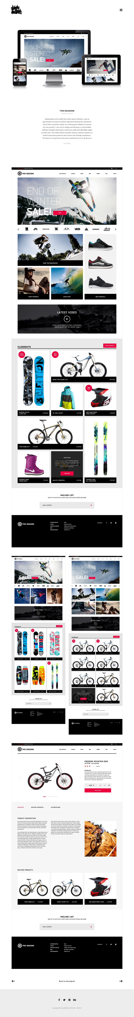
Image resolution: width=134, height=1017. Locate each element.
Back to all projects (67, 981)
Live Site (67, 143)
